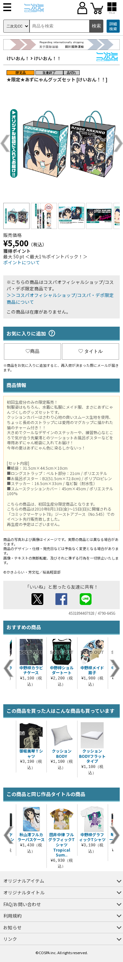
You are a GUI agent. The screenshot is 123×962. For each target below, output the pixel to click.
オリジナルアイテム (23, 880)
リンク (10, 939)
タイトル (90, 351)
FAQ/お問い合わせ (22, 904)
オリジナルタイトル (24, 892)
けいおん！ (18, 58)
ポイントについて (21, 262)
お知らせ (12, 927)
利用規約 (12, 915)
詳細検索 (113, 26)
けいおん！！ (47, 58)
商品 (32, 351)
